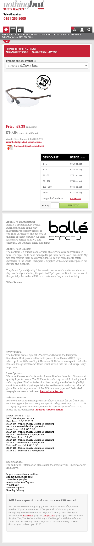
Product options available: (21, 61)
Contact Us (75, 198)
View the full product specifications (23, 142)
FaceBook (28, 515)
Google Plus (49, 515)
